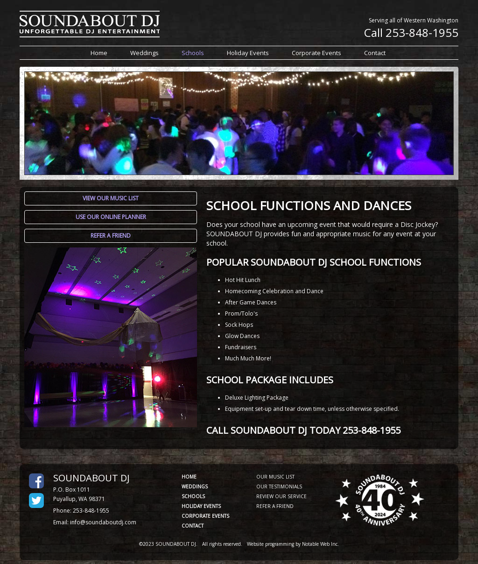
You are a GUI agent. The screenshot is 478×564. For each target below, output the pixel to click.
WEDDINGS (195, 486)
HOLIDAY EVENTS (201, 506)
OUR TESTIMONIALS (279, 486)
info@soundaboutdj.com (103, 522)
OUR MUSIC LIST (275, 476)
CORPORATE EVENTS (205, 516)
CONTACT (193, 525)
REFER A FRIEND (275, 506)
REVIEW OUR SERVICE (281, 496)
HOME (189, 476)
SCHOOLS (193, 496)
